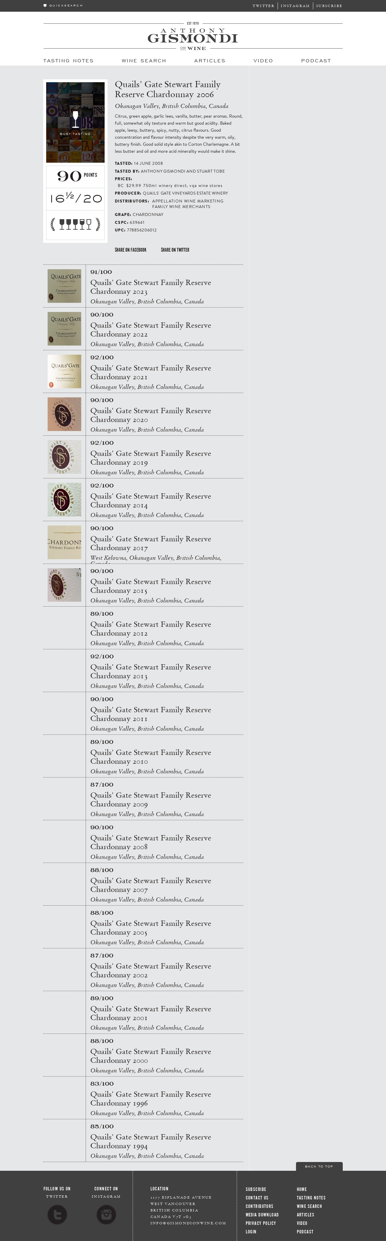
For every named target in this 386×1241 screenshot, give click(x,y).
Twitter (264, 6)
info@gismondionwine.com (188, 1223)
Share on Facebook (130, 250)
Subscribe (329, 6)
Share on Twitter (175, 250)
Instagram (295, 6)
